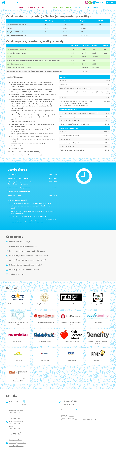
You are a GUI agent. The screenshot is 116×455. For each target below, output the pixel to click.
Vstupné (45, 7)
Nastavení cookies (68, 404)
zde (41, 155)
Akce (61, 7)
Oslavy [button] (69, 7)
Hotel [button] (87, 7)
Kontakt (96, 7)
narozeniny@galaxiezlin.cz (17, 443)
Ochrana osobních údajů (70, 401)
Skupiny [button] (78, 7)
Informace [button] (21, 7)
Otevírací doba (33, 7)
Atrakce (54, 7)
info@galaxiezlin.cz (15, 440)
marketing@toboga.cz (16, 446)
